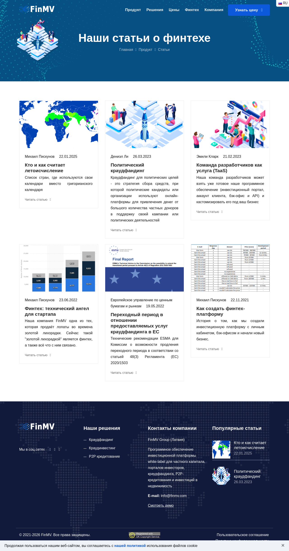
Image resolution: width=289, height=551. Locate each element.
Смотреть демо (161, 505)
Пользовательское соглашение (243, 535)
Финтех (192, 10)
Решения (155, 10)
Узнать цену (249, 10)
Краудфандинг (101, 440)
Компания (214, 10)
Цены (174, 10)
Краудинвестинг (102, 448)
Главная (126, 50)
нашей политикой (130, 546)
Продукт (133, 10)
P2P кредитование (104, 456)
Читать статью (38, 199)
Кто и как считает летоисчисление (250, 445)
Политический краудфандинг (247, 474)
